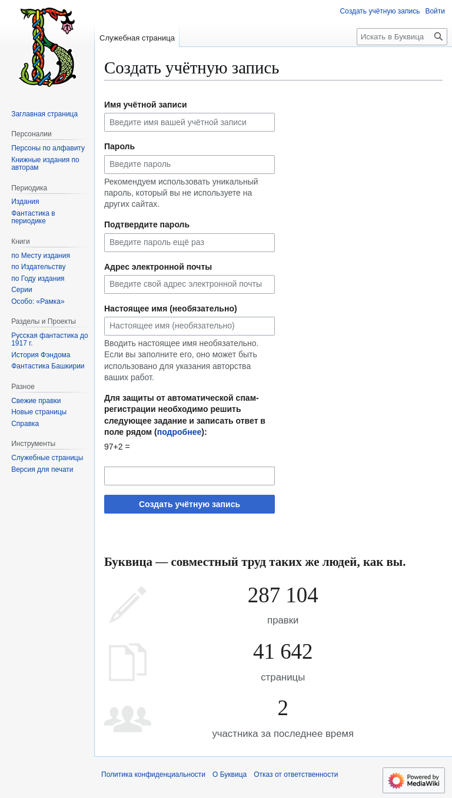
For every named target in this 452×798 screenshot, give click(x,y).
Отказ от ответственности (296, 774)
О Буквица (229, 774)
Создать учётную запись (189, 504)
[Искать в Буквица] (402, 36)
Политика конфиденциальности (153, 774)
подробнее (179, 432)
